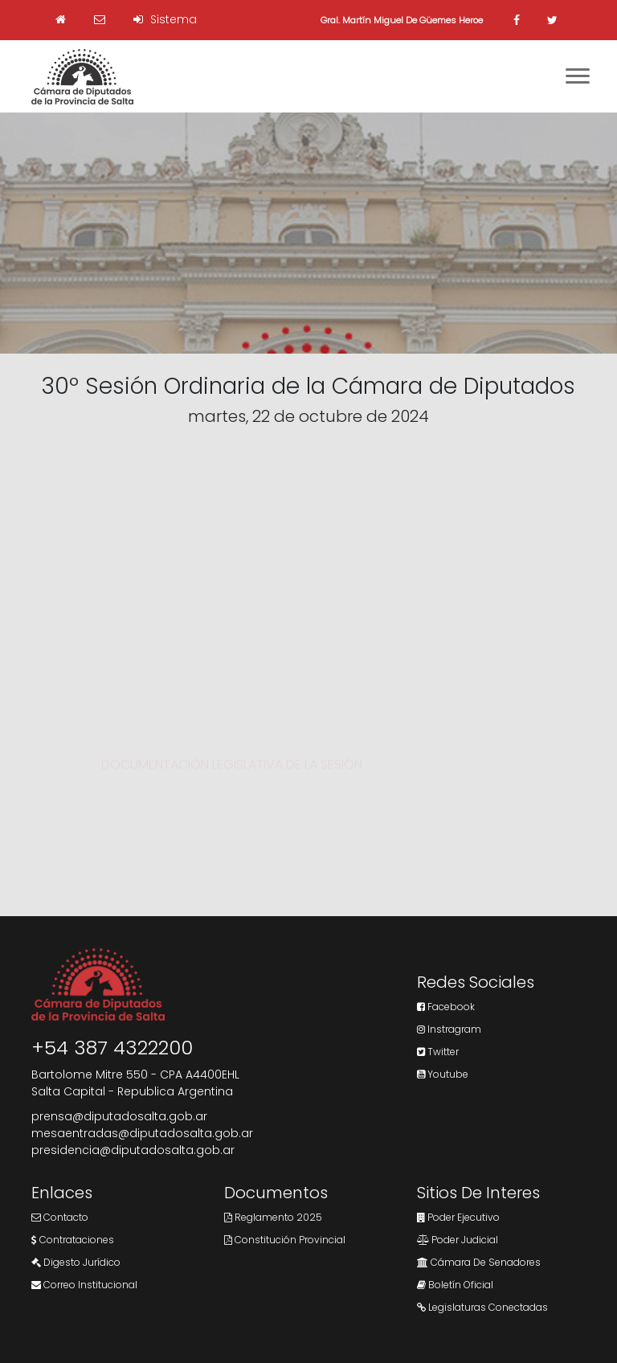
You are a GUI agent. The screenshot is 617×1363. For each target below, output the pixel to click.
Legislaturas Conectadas (482, 1307)
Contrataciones (72, 1239)
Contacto (59, 1217)
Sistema (165, 19)
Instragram (449, 1029)
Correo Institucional (84, 1284)
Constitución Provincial (284, 1239)
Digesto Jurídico (76, 1262)
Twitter (438, 1051)
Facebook (446, 1006)
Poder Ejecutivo (458, 1217)
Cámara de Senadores (479, 1262)
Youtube (442, 1074)
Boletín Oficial (455, 1284)
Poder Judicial (457, 1239)
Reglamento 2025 (273, 1217)
